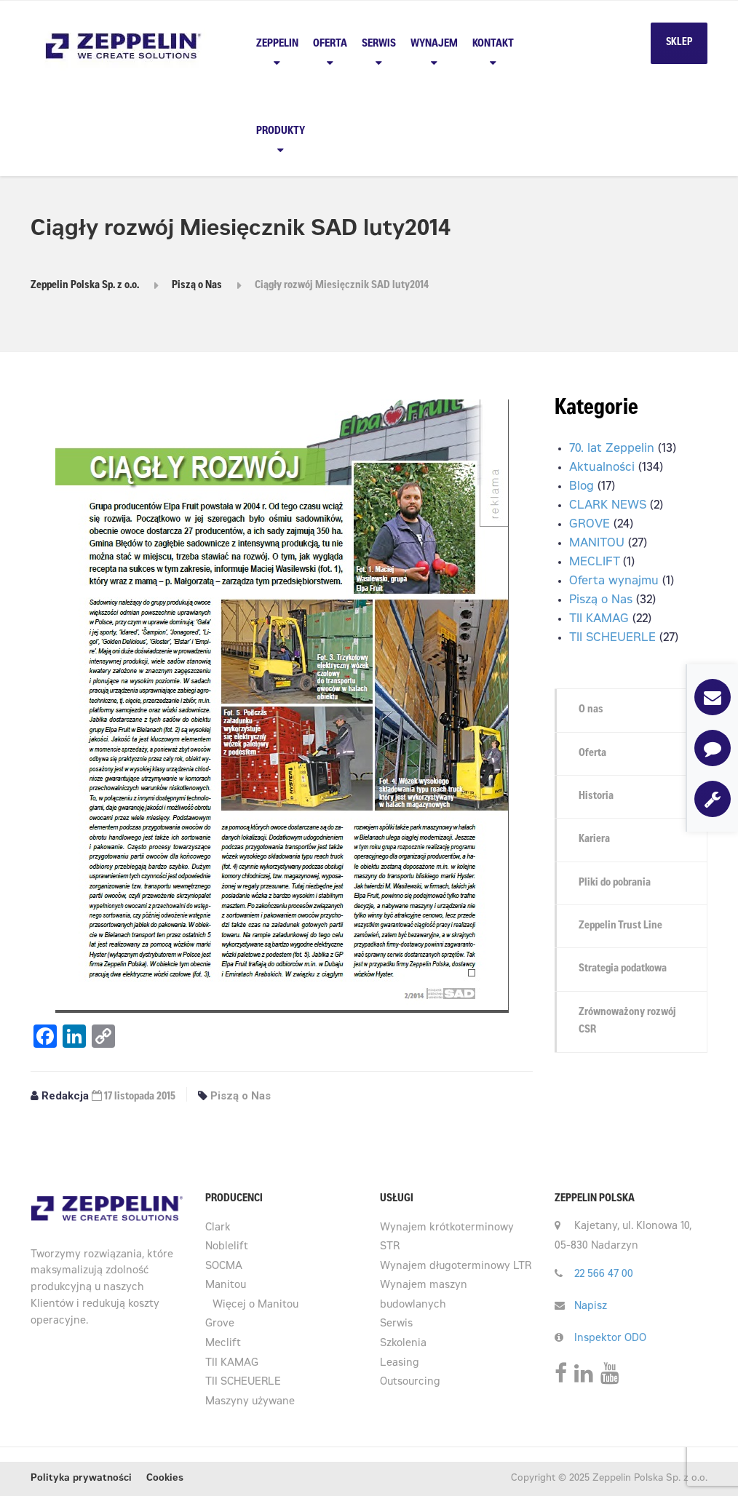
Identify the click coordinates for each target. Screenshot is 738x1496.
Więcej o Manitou (255, 1305)
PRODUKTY (280, 131)
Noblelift (226, 1247)
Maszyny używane (250, 1402)
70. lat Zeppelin (611, 449)
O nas (591, 709)
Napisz (590, 1307)
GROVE (589, 524)
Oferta (330, 44)
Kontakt (493, 44)
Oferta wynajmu (614, 581)
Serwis (379, 44)
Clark (218, 1228)
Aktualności (602, 468)
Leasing (399, 1363)
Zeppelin (277, 44)
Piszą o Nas (240, 1095)
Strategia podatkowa (623, 968)
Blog (581, 487)
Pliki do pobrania (615, 883)
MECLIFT (594, 562)
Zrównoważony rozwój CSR (627, 1021)
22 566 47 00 (603, 1275)
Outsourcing (410, 1382)
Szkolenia (403, 1344)
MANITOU (596, 543)
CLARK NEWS (607, 506)
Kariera (594, 839)
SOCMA (223, 1267)
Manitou (225, 1286)
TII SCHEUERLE (612, 638)
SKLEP (679, 43)
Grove (219, 1324)
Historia (596, 796)
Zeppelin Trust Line (620, 925)
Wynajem (434, 44)
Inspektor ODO (610, 1339)
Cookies (164, 1479)
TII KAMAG (599, 619)
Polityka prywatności (81, 1479)
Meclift (223, 1344)
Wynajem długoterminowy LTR (455, 1267)
